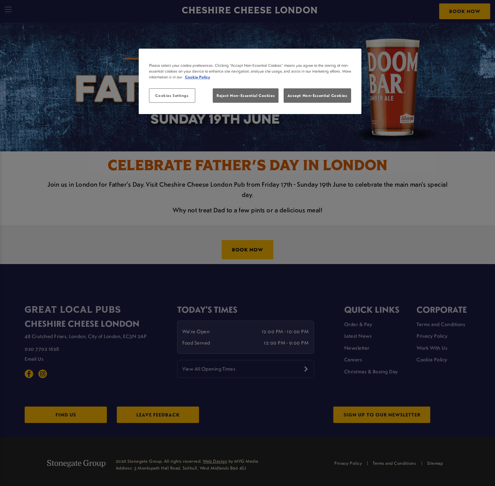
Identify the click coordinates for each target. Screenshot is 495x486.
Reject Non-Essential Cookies (245, 95)
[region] (250, 81)
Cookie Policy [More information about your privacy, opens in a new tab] (197, 76)
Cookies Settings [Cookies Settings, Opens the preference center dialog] (171, 95)
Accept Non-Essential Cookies (317, 95)
